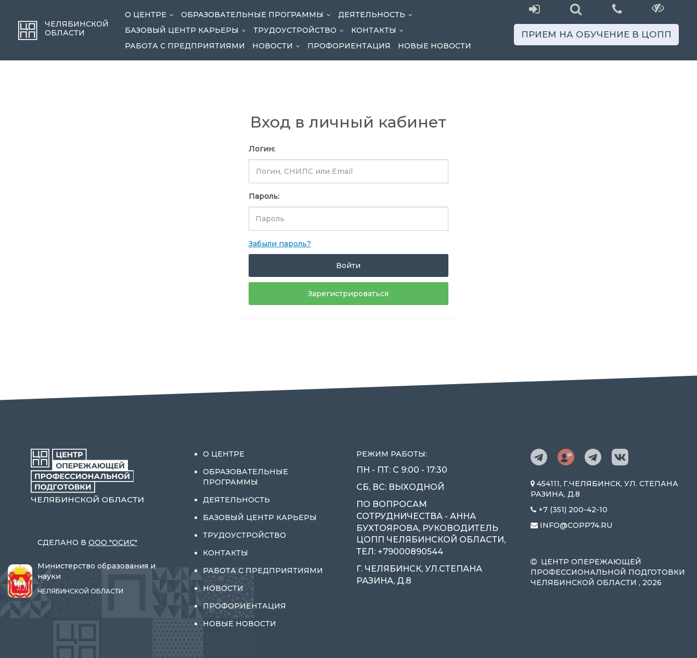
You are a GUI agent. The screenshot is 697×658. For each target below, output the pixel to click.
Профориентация (349, 45)
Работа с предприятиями (185, 45)
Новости (278, 45)
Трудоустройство (300, 30)
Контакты (379, 30)
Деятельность (377, 14)
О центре (151, 14)
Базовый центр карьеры (187, 30)
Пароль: (264, 196)
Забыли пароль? (280, 243)
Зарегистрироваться (348, 293)
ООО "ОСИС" (112, 542)
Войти (348, 265)
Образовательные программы (257, 14)
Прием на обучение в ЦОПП (596, 34)
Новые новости (434, 45)
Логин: (262, 149)
